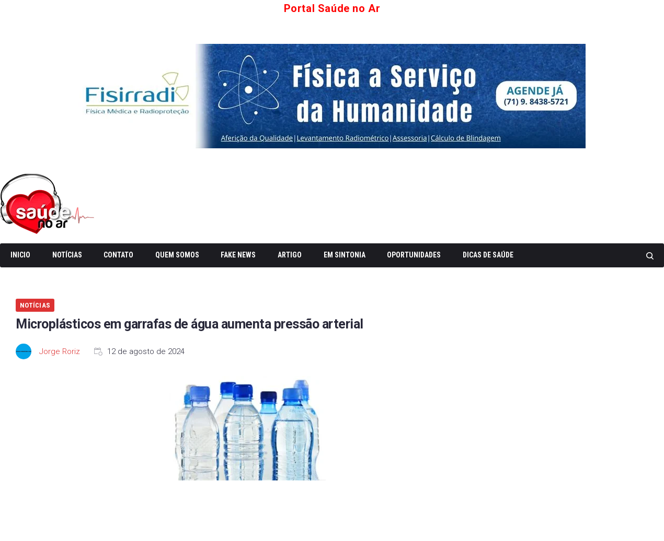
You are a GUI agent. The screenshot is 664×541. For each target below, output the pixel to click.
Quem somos (177, 255)
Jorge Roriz (59, 351)
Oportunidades (414, 255)
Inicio (20, 255)
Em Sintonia (344, 255)
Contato (118, 255)
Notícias (67, 255)
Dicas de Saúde (488, 255)
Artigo (290, 255)
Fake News (238, 255)
